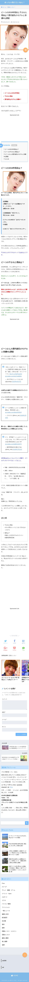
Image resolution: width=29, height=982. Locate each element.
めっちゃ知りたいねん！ (14, 2)
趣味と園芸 (5, 938)
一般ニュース (6, 910)
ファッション (6, 907)
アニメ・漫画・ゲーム (8, 890)
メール (4, 719)
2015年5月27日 (16, 381)
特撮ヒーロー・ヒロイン (9, 931)
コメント (4, 699)
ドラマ (4, 900)
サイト (4, 727)
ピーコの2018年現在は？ (11, 149)
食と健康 (4, 941)
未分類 (4, 921)
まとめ (6, 159)
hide (14, 145)
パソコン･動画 (6, 904)
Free (3, 883)
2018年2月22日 (17, 449)
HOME (14, 975)
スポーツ (4, 897)
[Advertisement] (14, 127)
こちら (11, 787)
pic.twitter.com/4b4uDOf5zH (13, 412)
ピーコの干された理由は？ (12, 151)
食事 (3, 945)
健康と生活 (5, 914)
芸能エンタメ (12, 655)
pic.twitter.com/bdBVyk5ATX (13, 444)
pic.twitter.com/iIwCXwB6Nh (13, 376)
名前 (3, 712)
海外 (3, 924)
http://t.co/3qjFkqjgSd (16, 374)
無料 (3, 928)
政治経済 (4, 917)
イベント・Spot (6, 893)
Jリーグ (4, 887)
